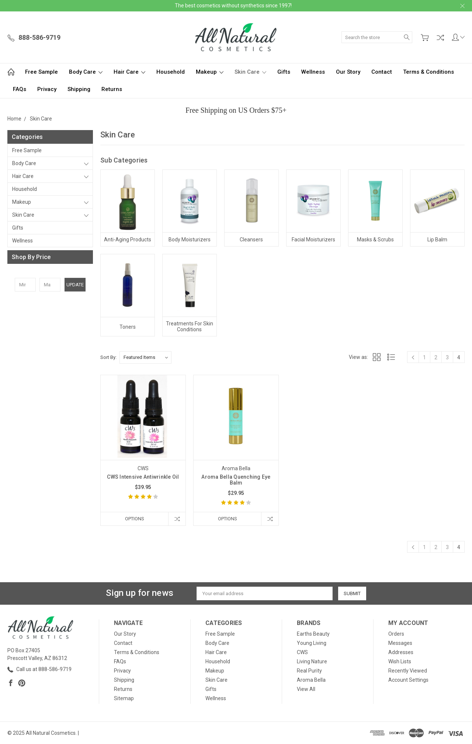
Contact (381, 72)
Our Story (348, 72)
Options (134, 518)
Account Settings (408, 680)
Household (170, 72)
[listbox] (145, 357)
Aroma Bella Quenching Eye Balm (235, 480)
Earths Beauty (313, 634)
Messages (400, 643)
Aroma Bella (311, 680)
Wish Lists (399, 661)
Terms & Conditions (428, 72)
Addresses (400, 652)
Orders (396, 634)
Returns (111, 89)
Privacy (46, 89)
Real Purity (309, 671)
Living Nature (312, 661)
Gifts (283, 72)
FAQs (19, 89)
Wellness (313, 72)
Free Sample (41, 72)
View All (306, 689)
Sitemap (124, 698)
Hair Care (129, 72)
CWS (302, 652)
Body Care (86, 72)
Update (75, 284)
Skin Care (250, 72)
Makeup (209, 72)
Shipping (78, 89)
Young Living (311, 643)
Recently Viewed (407, 671)
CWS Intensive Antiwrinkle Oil (143, 477)
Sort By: (108, 357)
